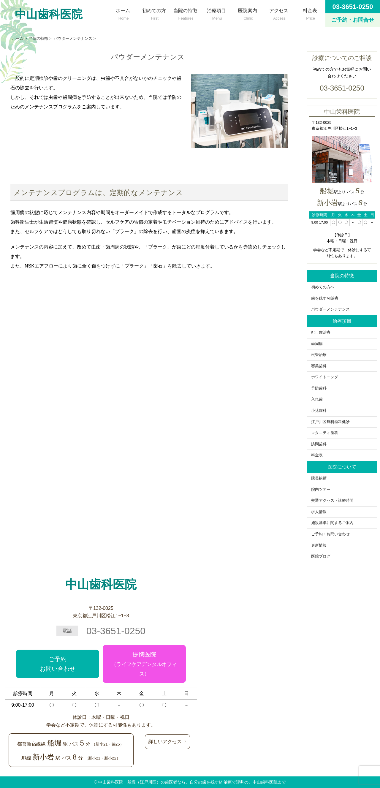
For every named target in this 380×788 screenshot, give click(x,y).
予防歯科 (319, 388)
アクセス (278, 13)
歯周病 (317, 344)
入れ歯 (317, 399)
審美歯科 (319, 366)
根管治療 (319, 355)
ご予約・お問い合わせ (330, 534)
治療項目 (216, 13)
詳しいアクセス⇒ (167, 741)
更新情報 (319, 545)
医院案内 (247, 13)
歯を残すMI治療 (324, 298)
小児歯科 (319, 411)
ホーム (122, 13)
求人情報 (319, 512)
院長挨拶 (319, 478)
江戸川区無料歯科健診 (330, 422)
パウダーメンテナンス (330, 309)
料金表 (309, 13)
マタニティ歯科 (324, 433)
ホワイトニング (324, 377)
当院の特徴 (185, 13)
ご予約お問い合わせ (57, 664)
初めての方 (154, 13)
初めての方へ (324, 287)
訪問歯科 (319, 444)
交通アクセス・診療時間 (332, 501)
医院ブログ (320, 556)
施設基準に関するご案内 (332, 523)
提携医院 (144, 664)
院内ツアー (320, 490)
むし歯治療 (320, 332)
